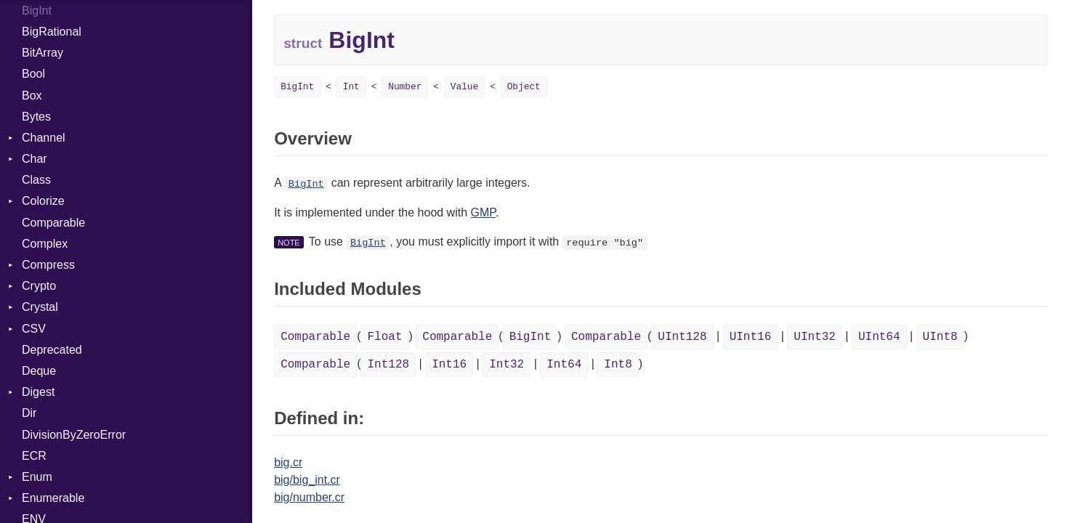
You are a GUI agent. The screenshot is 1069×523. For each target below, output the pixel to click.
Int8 (618, 364)
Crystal (40, 307)
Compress (48, 265)
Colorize (43, 201)
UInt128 (682, 337)
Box (32, 95)
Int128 (388, 364)
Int (351, 86)
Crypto (39, 286)
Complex (45, 244)
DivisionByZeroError (74, 435)
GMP (483, 212)
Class (36, 180)
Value (464, 86)
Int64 (563, 364)
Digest (38, 392)
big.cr (288, 462)
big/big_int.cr (307, 480)
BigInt (297, 86)
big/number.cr (309, 497)
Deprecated (52, 350)
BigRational (51, 31)
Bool (33, 74)
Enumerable (53, 498)
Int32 (506, 364)
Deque (39, 371)
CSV (34, 329)
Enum (37, 477)
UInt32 (815, 337)
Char (34, 159)
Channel (43, 137)
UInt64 (879, 337)
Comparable (53, 222)
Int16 (449, 364)
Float (384, 337)
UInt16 (751, 337)
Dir (29, 413)
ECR (34, 456)
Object (524, 86)
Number (404, 86)
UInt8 (940, 337)
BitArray (42, 52)
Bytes (36, 116)
